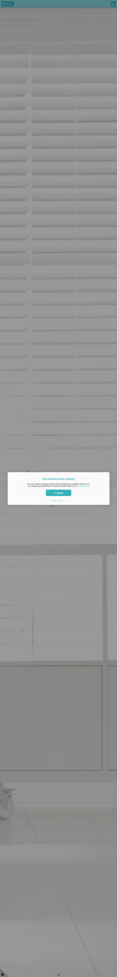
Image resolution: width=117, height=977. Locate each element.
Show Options (58, 500)
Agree (58, 492)
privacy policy (83, 486)
